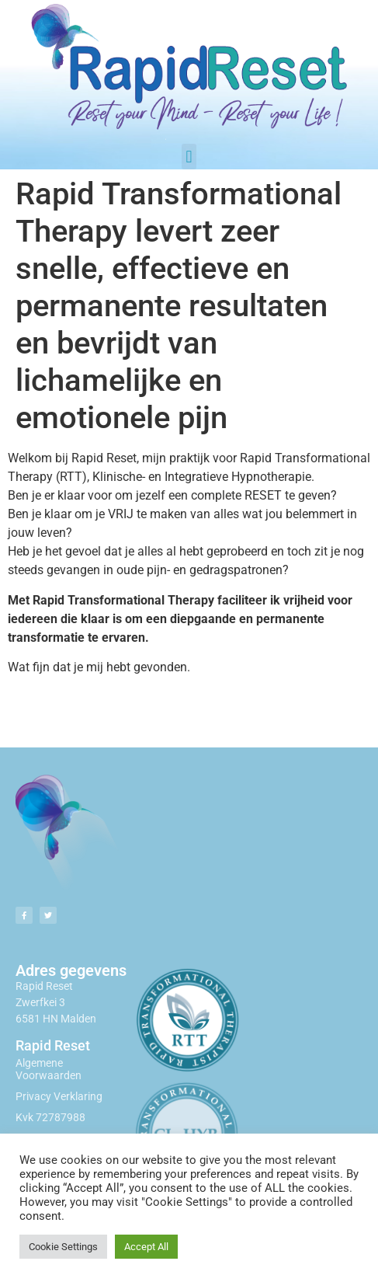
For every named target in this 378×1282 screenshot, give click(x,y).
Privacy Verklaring (59, 1096)
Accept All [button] (146, 1246)
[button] (189, 156)
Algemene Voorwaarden (48, 1069)
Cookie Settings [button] (63, 1246)
